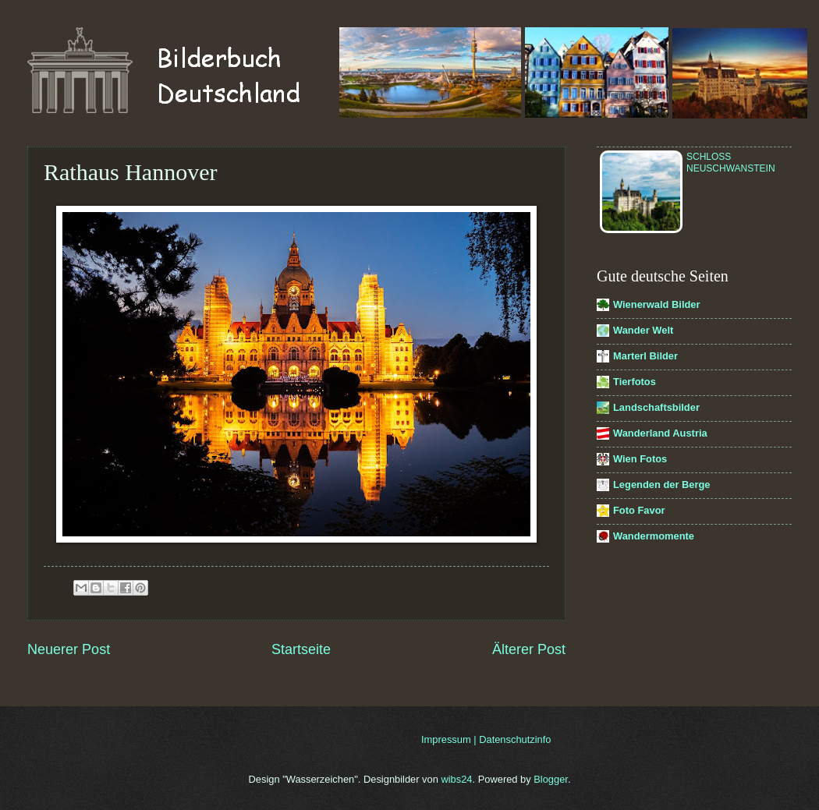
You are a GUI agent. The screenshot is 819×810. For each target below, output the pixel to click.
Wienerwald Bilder (656, 304)
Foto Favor (639, 510)
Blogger (551, 779)
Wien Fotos (640, 459)
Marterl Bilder (645, 356)
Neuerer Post (68, 649)
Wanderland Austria (660, 433)
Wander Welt (643, 330)
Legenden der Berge (662, 484)
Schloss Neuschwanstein (730, 162)
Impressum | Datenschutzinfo (486, 739)
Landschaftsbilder (656, 407)
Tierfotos (634, 381)
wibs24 (456, 779)
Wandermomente (653, 536)
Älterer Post (529, 649)
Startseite (301, 649)
